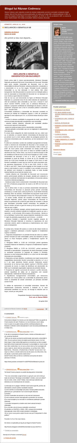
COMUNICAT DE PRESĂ (62, 110)
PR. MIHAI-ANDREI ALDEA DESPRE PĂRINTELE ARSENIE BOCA (64, 114)
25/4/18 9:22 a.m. (11, 369)
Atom (24, 434)
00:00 (25, 309)
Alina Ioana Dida (24, 331)
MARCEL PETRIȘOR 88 (62, 123)
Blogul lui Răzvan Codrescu (22, 8)
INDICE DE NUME (10, 34)
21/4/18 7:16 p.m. (11, 317)
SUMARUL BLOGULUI (11, 32)
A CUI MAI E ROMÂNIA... (62, 137)
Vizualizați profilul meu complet (65, 100)
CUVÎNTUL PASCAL (61, 134)
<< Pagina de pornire (10, 438)
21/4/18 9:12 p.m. (11, 331)
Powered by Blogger (59, 149)
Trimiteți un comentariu (11, 430)
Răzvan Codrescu (67, 29)
